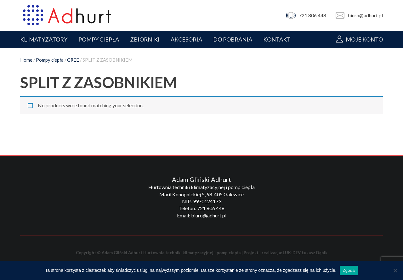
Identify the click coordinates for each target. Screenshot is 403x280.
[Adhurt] (67, 15)
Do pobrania (232, 39)
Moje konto (364, 39)
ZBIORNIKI (145, 39)
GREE (73, 60)
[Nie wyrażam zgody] (395, 270)
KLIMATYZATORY (43, 39)
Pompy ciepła (50, 60)
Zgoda (349, 270)
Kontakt (277, 39)
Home (26, 60)
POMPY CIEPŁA (98, 39)
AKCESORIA (186, 39)
